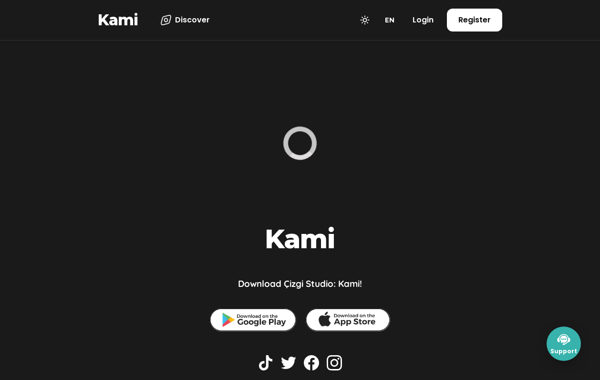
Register (474, 19)
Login (423, 19)
